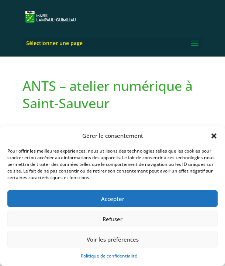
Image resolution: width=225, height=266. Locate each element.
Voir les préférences (113, 239)
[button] (214, 136)
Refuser (112, 219)
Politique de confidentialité (109, 256)
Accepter (112, 198)
